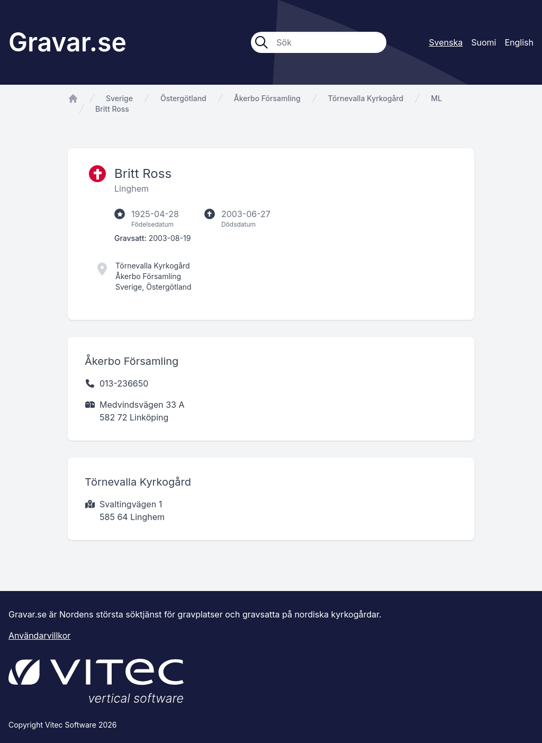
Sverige (119, 98)
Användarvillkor (39, 635)
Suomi (483, 42)
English (519, 42)
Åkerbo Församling (267, 98)
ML (436, 98)
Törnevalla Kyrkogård (366, 98)
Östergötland (183, 98)
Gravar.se (67, 42)
